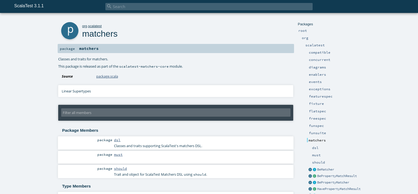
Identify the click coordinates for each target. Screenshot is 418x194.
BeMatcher (325, 169)
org (84, 26)
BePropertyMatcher (333, 182)
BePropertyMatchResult (337, 176)
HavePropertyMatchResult (339, 189)
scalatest (95, 26)
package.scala (107, 76)
